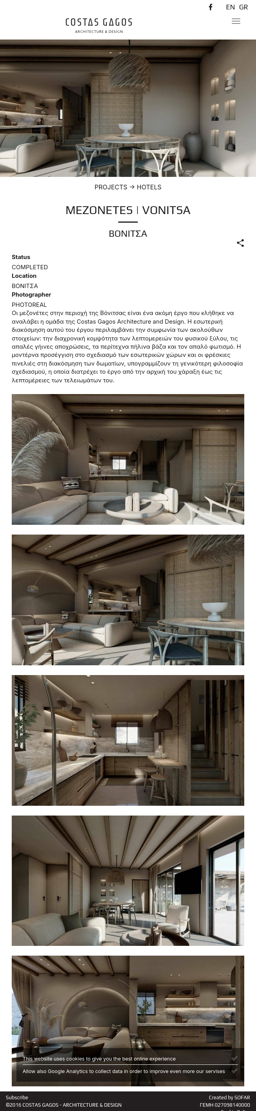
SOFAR (242, 1097)
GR (243, 7)
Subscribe (17, 1097)
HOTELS (149, 187)
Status (21, 257)
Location (24, 275)
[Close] (234, 1057)
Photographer (31, 294)
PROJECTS (111, 187)
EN (230, 7)
